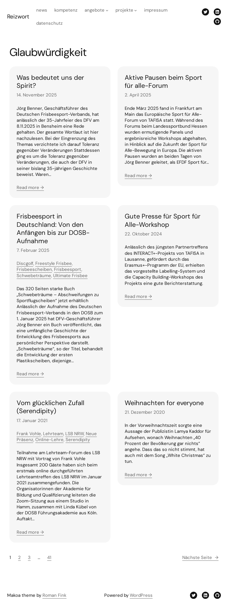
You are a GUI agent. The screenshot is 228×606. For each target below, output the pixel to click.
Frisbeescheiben (34, 269)
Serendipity (78, 440)
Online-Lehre (49, 440)
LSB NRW (74, 434)
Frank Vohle (29, 434)
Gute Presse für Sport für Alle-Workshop (162, 220)
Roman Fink (54, 595)
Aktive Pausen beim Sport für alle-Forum (163, 82)
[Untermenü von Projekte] (135, 10)
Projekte (124, 10)
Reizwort (18, 16)
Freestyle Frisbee (53, 263)
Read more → (30, 187)
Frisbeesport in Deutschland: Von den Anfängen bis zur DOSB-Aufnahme (53, 228)
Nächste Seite (200, 557)
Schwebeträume (34, 276)
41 (49, 557)
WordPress (141, 595)
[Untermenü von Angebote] (107, 10)
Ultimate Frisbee (70, 276)
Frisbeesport (67, 269)
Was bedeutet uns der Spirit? (50, 82)
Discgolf (25, 263)
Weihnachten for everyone (164, 403)
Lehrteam (53, 434)
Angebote (94, 10)
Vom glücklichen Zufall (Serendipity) (50, 407)
